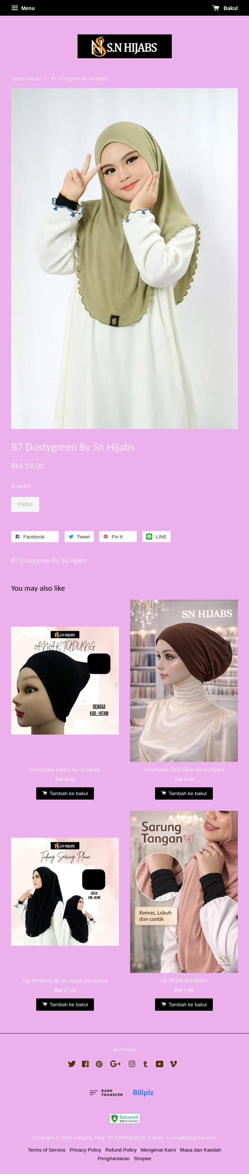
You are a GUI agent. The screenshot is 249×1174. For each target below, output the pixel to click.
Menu (23, 8)
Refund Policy (121, 1150)
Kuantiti (21, 486)
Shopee (142, 1158)
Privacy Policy (85, 1150)
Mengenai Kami (158, 1150)
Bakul (225, 8)
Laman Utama (25, 78)
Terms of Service (47, 1150)
